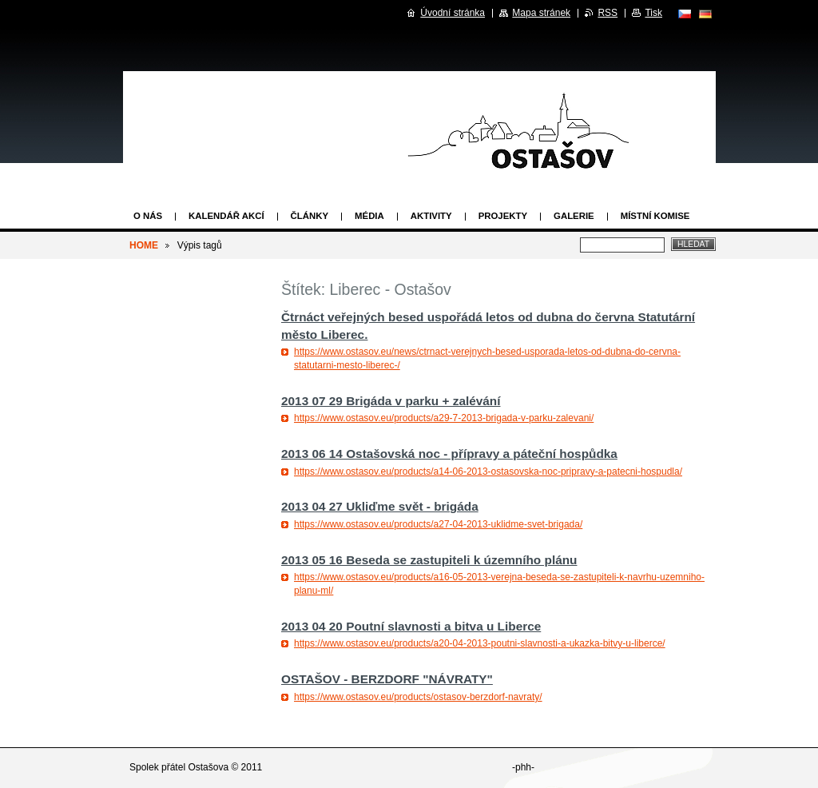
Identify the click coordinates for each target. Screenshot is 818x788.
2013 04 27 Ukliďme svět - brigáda (379, 506)
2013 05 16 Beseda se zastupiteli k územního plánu (429, 560)
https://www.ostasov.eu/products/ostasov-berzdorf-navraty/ (418, 696)
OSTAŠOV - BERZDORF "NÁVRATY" (387, 679)
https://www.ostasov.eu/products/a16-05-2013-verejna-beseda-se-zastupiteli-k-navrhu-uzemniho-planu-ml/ (499, 583)
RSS (607, 12)
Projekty (502, 216)
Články (309, 216)
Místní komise (655, 216)
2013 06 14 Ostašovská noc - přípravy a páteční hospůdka (449, 453)
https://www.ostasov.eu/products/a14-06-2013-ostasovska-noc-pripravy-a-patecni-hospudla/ (488, 471)
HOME (143, 245)
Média (369, 216)
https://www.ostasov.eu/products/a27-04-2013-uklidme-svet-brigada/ (438, 524)
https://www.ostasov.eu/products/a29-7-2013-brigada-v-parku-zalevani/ (444, 418)
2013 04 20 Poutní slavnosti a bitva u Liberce (411, 626)
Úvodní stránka (452, 12)
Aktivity (431, 216)
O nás (147, 216)
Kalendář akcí (226, 216)
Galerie (574, 216)
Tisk (653, 12)
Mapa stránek (541, 12)
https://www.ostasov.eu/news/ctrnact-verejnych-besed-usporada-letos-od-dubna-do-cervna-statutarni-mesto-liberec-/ (487, 358)
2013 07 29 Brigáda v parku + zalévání (391, 401)
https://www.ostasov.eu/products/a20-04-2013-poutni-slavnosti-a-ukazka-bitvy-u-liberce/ (479, 643)
